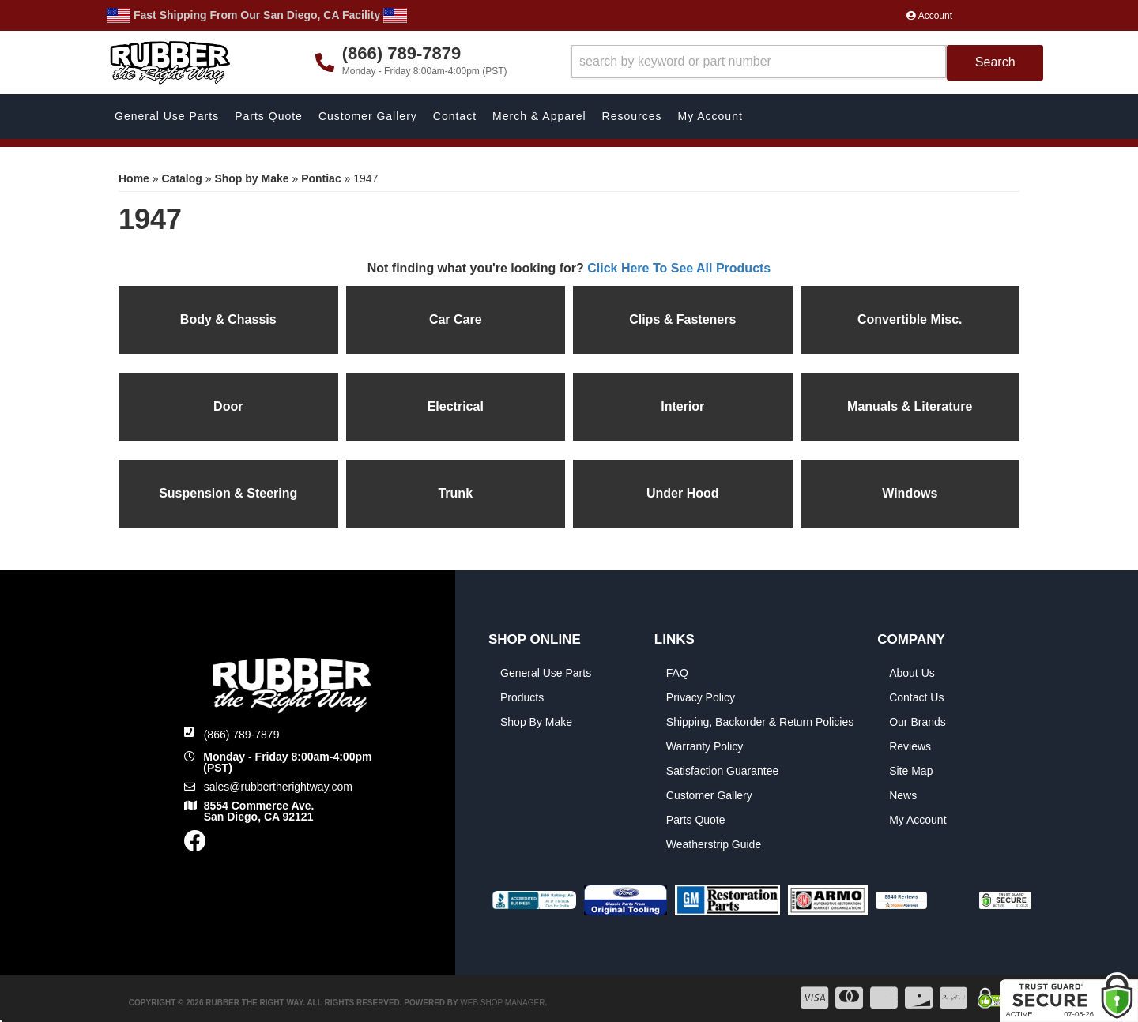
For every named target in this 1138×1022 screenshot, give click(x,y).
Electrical (456, 406)
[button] (807, 63)
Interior (682, 406)
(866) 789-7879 (242, 734)
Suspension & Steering (228, 493)
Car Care (455, 319)
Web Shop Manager (502, 1002)
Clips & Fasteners (682, 319)
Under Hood (682, 493)
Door (228, 406)
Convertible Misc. (909, 319)
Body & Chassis (228, 319)
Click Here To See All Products (679, 268)
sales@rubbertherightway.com (278, 786)
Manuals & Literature (909, 406)
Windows (909, 493)
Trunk (455, 493)
